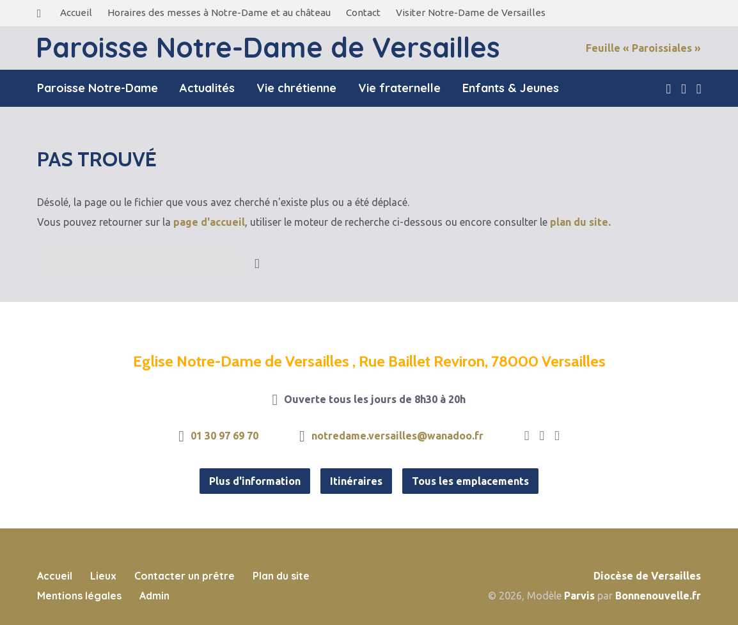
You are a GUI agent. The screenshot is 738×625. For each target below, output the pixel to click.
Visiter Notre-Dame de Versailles (471, 12)
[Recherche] (139, 263)
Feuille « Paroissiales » (643, 48)
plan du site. (580, 222)
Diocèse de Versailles (647, 575)
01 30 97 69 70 (224, 435)
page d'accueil (209, 222)
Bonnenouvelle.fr (658, 595)
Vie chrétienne (296, 88)
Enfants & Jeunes (510, 88)
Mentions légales (79, 595)
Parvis (579, 595)
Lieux (103, 575)
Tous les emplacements (470, 481)
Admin (154, 595)
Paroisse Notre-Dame (97, 88)
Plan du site (281, 575)
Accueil (76, 12)
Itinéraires (356, 481)
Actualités (207, 88)
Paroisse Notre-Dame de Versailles (268, 47)
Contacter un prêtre (184, 575)
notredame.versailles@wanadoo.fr (397, 435)
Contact (363, 12)
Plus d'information (255, 481)
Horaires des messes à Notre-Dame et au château (219, 12)
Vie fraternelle (399, 88)
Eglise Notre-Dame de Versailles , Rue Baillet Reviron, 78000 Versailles (369, 361)
